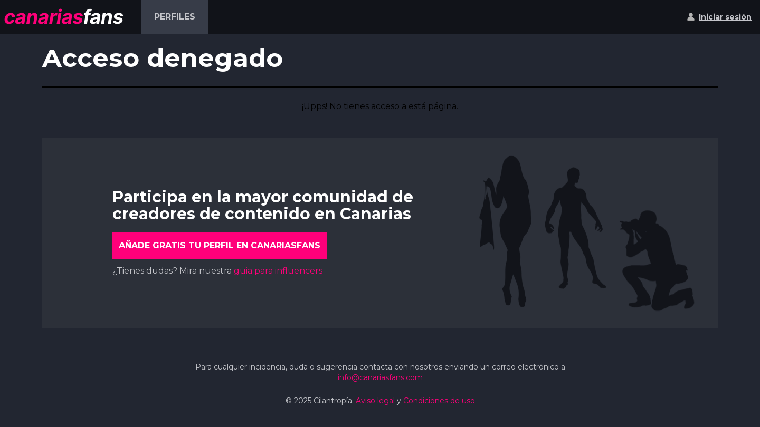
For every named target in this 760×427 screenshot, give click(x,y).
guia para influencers (278, 271)
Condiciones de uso (439, 400)
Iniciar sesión (725, 17)
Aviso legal (375, 400)
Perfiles (174, 17)
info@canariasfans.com (380, 377)
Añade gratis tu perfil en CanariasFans (219, 245)
